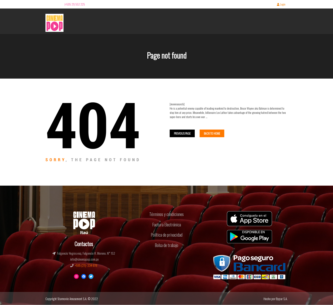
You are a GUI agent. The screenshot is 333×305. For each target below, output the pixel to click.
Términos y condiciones (166, 214)
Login (281, 4)
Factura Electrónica (166, 224)
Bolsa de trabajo (166, 245)
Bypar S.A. (282, 298)
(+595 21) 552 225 (75, 4)
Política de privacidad (166, 235)
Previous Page (182, 133)
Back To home (212, 133)
